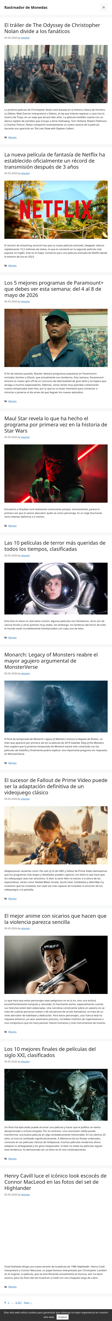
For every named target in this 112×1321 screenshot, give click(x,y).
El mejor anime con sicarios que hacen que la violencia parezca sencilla (55, 918)
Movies (12, 137)
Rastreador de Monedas (25, 7)
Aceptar (62, 1317)
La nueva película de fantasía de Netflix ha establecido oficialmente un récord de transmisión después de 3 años (54, 160)
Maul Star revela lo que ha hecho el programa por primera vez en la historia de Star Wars (55, 424)
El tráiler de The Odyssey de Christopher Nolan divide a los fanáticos (52, 28)
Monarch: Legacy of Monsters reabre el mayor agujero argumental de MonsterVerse (51, 660)
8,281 (18, 1302)
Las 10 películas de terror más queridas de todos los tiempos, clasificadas (55, 545)
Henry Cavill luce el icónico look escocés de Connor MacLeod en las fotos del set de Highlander (55, 1181)
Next (28, 1302)
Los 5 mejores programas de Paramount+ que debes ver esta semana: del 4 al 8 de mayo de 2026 (54, 288)
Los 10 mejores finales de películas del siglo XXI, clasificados (50, 1051)
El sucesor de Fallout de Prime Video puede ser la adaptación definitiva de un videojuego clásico (55, 786)
